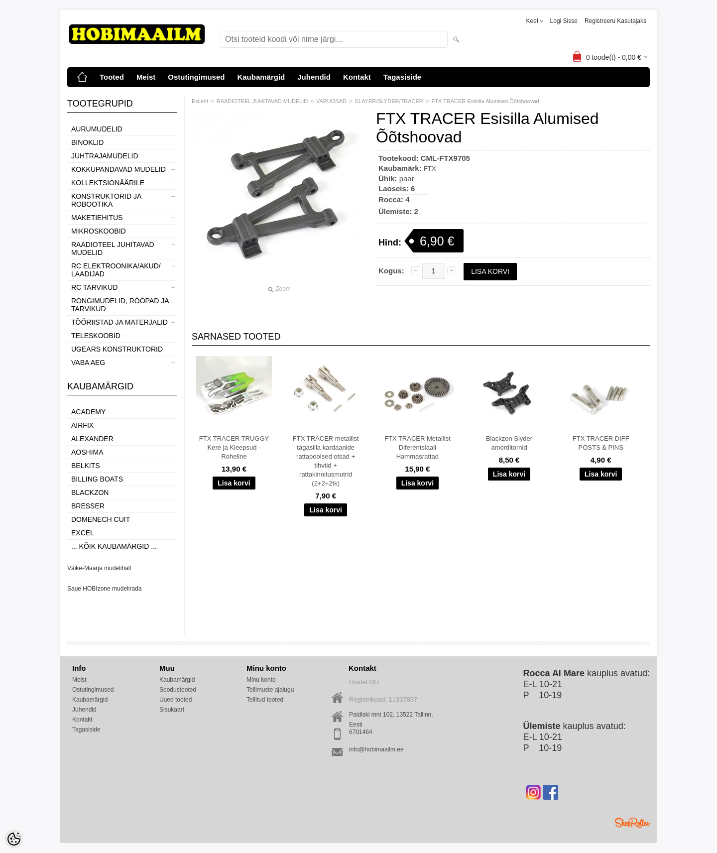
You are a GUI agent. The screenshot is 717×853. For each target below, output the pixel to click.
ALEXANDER (92, 439)
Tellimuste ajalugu (270, 689)
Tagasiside (402, 77)
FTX (430, 168)
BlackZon (90, 492)
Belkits (85, 466)
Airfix (82, 425)
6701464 (360, 732)
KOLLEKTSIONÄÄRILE (107, 183)
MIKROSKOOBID (98, 231)
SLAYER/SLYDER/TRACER (389, 101)
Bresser (88, 506)
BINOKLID (87, 142)
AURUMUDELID (96, 129)
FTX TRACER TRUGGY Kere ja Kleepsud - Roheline (234, 447)
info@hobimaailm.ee (376, 749)
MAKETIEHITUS (96, 218)
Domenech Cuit (100, 519)
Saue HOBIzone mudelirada (104, 588)
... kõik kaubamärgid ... (114, 546)
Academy (88, 412)
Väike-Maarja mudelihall (99, 568)
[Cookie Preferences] (14, 839)
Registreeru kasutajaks (615, 20)
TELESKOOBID (95, 336)
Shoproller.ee (632, 823)
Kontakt (357, 77)
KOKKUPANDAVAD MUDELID (118, 169)
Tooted (112, 77)
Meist (145, 77)
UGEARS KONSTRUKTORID (117, 349)
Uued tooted (175, 699)
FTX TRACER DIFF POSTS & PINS (601, 443)
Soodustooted (177, 689)
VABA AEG (88, 362)
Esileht (200, 101)
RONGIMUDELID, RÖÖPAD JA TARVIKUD (120, 305)
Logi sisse (564, 20)
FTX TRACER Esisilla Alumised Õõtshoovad (485, 101)
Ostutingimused (196, 77)
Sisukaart (171, 709)
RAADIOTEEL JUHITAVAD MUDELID (112, 248)
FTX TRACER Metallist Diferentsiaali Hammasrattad (417, 447)
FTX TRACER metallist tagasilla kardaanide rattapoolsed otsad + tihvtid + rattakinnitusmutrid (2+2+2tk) (326, 461)
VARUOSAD (331, 101)
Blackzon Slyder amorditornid (509, 443)
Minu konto (261, 679)
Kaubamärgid (261, 77)
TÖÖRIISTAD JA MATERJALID (119, 322)
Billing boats (97, 479)
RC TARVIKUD (94, 287)
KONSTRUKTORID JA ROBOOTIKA (106, 200)
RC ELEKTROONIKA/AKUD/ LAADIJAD (116, 270)
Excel (82, 533)
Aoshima (87, 452)
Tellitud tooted (264, 699)
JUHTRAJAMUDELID (104, 156)
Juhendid (314, 77)
